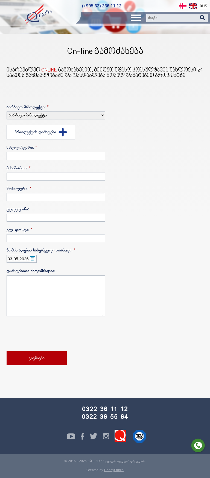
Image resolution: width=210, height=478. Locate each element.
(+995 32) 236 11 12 (102, 6)
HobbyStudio (114, 470)
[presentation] (48, 334)
